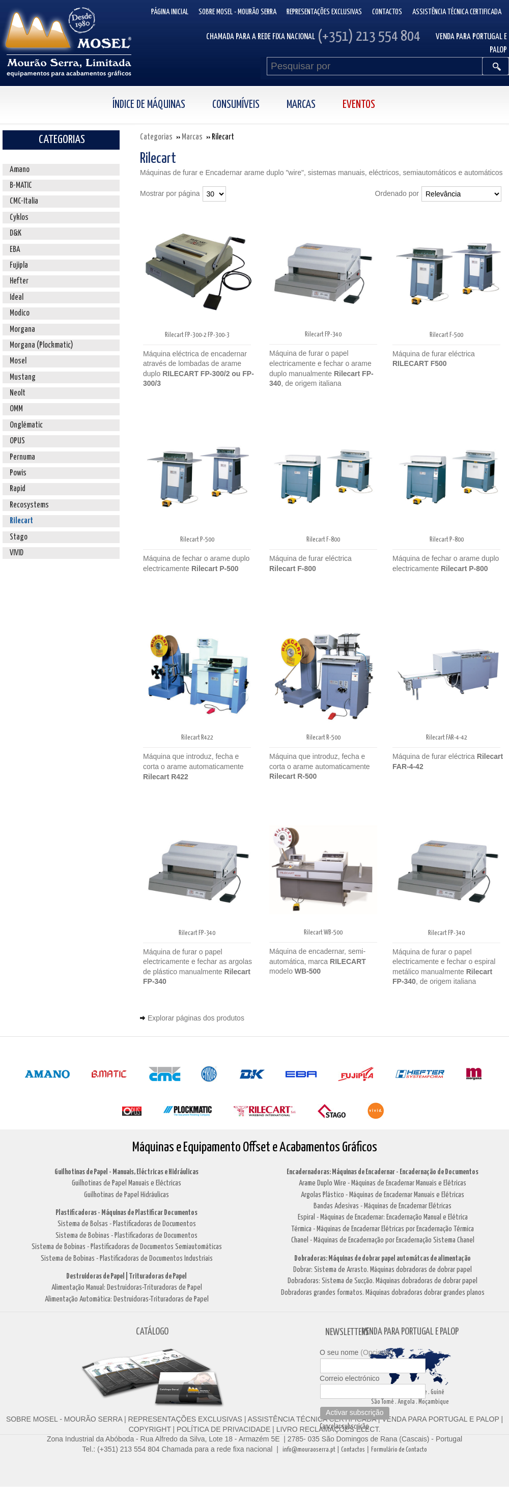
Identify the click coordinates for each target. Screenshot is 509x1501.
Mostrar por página (170, 193)
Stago (18, 537)
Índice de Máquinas (148, 104)
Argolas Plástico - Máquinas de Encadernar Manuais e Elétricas (382, 1195)
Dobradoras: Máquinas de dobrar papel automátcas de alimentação (382, 1258)
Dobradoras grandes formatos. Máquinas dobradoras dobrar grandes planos (383, 1292)
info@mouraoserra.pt (308, 1450)
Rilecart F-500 (446, 335)
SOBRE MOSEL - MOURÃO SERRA (64, 1419)
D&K (15, 233)
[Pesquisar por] (374, 66)
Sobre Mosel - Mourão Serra (237, 12)
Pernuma (22, 457)
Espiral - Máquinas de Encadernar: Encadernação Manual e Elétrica (383, 1217)
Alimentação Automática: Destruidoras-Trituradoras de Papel (127, 1299)
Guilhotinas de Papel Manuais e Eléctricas (126, 1183)
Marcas (301, 104)
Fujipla (19, 265)
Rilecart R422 (197, 737)
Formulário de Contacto (399, 1450)
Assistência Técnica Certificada (456, 12)
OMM (16, 409)
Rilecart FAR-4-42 (446, 737)
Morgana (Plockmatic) (41, 345)
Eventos (359, 104)
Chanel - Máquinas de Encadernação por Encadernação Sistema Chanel (382, 1240)
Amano (20, 170)
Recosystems (29, 505)
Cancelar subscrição (344, 1426)
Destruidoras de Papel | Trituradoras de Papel (126, 1276)
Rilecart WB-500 (323, 932)
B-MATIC (21, 185)
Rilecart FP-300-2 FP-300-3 (197, 335)
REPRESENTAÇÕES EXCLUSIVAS (185, 1419)
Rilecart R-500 (323, 737)
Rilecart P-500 (197, 539)
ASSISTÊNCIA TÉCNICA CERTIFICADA (312, 1419)
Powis (18, 473)
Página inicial (169, 12)
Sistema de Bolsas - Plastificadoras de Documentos (127, 1224)
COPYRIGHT (150, 1429)
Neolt (17, 393)
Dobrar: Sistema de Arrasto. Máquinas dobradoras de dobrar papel (382, 1269)
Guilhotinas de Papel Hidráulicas (126, 1195)
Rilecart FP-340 (323, 334)
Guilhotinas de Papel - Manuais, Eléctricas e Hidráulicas (126, 1172)
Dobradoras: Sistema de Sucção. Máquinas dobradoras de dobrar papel (382, 1281)
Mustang (23, 377)
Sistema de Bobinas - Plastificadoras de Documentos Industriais (127, 1258)
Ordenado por (397, 193)
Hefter (19, 281)
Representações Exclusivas (324, 12)
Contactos (387, 12)
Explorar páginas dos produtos (196, 1018)
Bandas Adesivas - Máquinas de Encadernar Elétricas (382, 1206)
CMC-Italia (24, 201)
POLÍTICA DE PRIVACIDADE (222, 1429)
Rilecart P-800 (447, 539)
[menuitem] (159, 105)
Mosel (18, 361)
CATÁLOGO (152, 1332)
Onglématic (26, 425)
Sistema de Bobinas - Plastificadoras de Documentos (126, 1235)
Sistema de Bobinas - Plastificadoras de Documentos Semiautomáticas (127, 1247)
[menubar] (254, 105)
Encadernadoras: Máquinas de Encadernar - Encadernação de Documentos (382, 1172)
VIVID (16, 553)
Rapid (17, 489)
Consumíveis (236, 104)
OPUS (17, 441)
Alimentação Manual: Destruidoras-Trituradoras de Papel (126, 1287)
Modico (20, 313)
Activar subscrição (355, 1412)
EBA (15, 249)
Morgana (22, 329)
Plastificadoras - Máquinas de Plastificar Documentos (126, 1212)
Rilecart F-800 (323, 539)
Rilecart (21, 521)
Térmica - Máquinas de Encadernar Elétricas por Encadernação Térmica (382, 1229)
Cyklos (19, 217)
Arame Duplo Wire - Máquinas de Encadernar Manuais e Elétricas (382, 1183)
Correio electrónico (350, 1378)
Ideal (16, 297)
